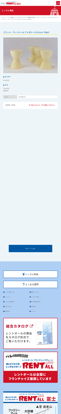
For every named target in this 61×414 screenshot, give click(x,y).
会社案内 (33, 306)
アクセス (33, 311)
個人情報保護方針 (36, 301)
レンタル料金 (30, 274)
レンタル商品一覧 (9, 292)
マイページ (8, 297)
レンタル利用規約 (9, 301)
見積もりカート (35, 292)
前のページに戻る (30, 248)
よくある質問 (30, 284)
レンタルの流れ (35, 297)
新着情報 (7, 311)
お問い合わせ (8, 306)
